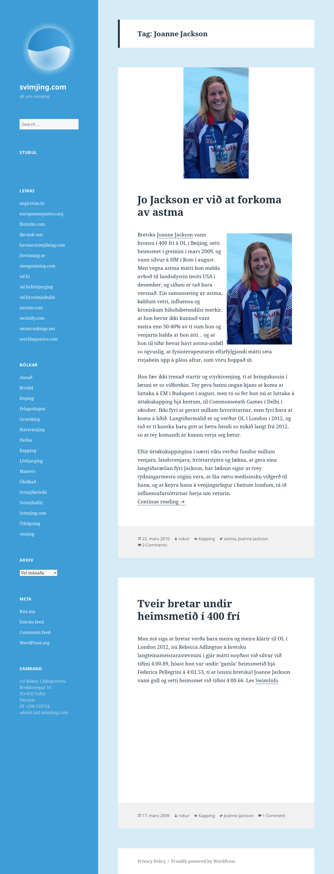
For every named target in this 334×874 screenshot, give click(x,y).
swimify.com (32, 318)
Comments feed (35, 632)
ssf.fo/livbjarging (36, 287)
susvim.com (31, 308)
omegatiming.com (37, 266)
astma (230, 539)
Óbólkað (28, 482)
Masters (27, 471)
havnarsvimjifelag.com (42, 245)
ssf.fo (25, 276)
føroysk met (31, 234)
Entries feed (32, 622)
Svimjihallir (31, 503)
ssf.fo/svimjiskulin (37, 297)
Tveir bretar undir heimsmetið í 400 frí (189, 609)
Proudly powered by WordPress (203, 861)
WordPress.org (34, 643)
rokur (184, 539)
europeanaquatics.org (41, 214)
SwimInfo (266, 680)
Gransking (30, 419)
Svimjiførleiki (33, 492)
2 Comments (154, 545)
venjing (27, 534)
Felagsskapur (33, 409)
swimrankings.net (37, 328)
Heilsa (26, 440)
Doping (27, 398)
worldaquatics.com (39, 339)
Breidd (26, 388)
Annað (26, 377)
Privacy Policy (152, 861)
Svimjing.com (33, 513)
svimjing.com (43, 87)
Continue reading (162, 501)
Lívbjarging (31, 461)
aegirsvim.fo (32, 203)
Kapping (28, 450)
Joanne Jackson (175, 234)
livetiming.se (32, 255)
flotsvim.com (32, 224)
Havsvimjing (32, 429)
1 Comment (274, 815)
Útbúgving (30, 523)
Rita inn (27, 611)
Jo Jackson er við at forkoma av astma (210, 205)
